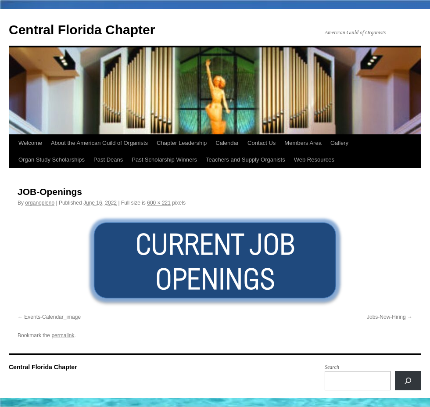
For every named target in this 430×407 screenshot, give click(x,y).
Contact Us (261, 143)
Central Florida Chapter (82, 29)
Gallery (339, 143)
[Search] (408, 380)
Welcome (30, 143)
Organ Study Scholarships (51, 159)
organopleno (39, 203)
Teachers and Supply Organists (245, 159)
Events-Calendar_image (52, 317)
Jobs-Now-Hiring (386, 317)
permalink (62, 335)
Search (332, 367)
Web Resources (314, 159)
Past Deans (108, 159)
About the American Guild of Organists (99, 143)
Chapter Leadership (182, 143)
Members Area (303, 143)
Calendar (227, 143)
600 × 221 (159, 203)
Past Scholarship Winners (164, 159)
